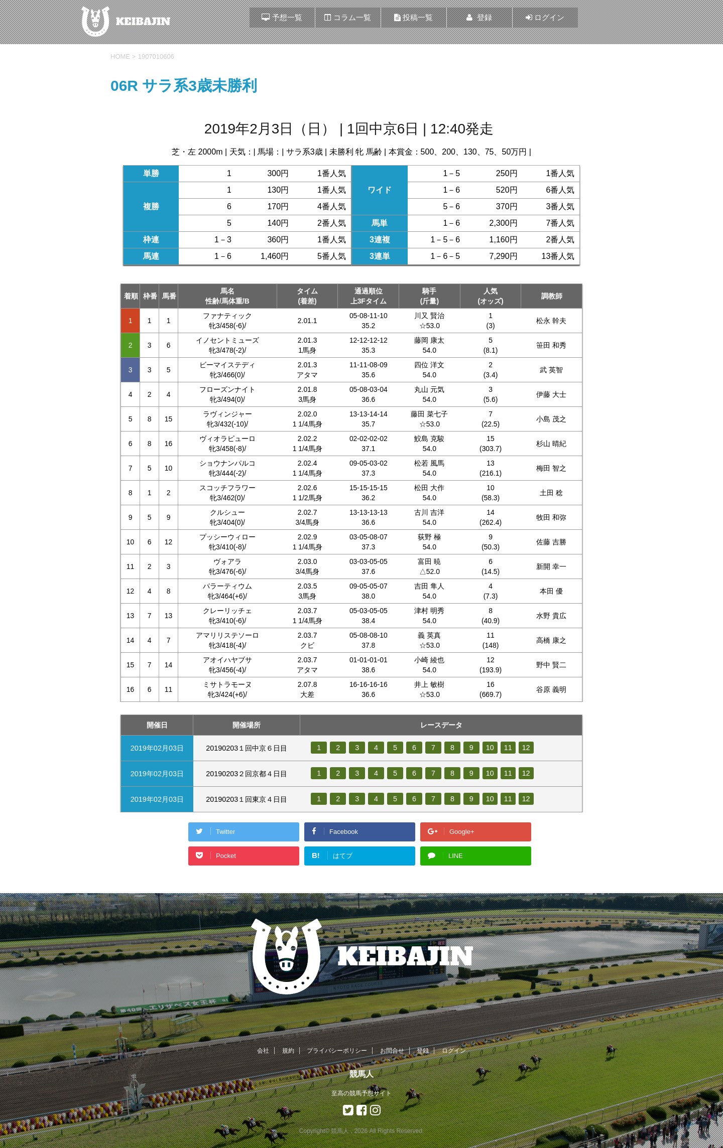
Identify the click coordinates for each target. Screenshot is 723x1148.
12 (526, 748)
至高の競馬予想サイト (361, 1093)
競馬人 (361, 1074)
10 (490, 748)
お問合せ (392, 1050)
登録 (423, 1050)
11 (508, 748)
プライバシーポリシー (337, 1050)
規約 (288, 1050)
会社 (263, 1050)
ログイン (454, 1050)
